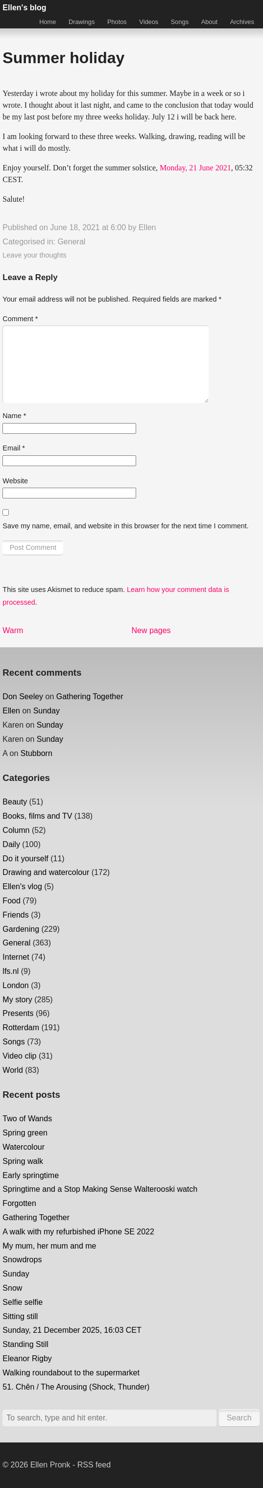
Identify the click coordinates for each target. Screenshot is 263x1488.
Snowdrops (22, 1259)
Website (15, 481)
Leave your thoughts (34, 255)
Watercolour (23, 1147)
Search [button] (239, 1418)
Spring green (25, 1133)
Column (15, 830)
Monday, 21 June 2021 (195, 168)
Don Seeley (22, 696)
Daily (11, 844)
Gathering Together (89, 696)
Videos (148, 21)
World (12, 1070)
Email (13, 448)
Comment (20, 319)
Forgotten (19, 1203)
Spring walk (22, 1161)
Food (11, 901)
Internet (15, 957)
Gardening (20, 929)
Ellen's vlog (22, 886)
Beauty (14, 802)
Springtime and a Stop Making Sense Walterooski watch (99, 1189)
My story (17, 999)
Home (47, 21)
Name (14, 416)
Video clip (19, 1056)
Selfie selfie (22, 1302)
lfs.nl (10, 971)
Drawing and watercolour (45, 872)
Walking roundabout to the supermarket (71, 1373)
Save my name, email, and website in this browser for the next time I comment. (125, 526)
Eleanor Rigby (27, 1358)
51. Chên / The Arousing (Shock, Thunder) (75, 1387)
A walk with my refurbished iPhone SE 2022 (78, 1232)
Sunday (46, 711)
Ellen (147, 227)
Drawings (82, 21)
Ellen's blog (24, 7)
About (209, 21)
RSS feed (94, 1465)
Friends (15, 915)
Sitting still (20, 1316)
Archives (242, 21)
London (15, 985)
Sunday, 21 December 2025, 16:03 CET (71, 1330)
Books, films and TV (37, 816)
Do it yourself (25, 858)
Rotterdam (20, 1027)
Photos (117, 21)
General (71, 241)
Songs (180, 21)
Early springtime (30, 1175)
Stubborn (36, 753)
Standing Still (25, 1344)
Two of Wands (27, 1118)
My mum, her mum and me (49, 1246)
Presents (17, 1013)
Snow (12, 1288)
